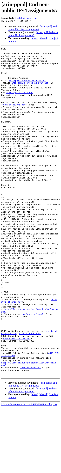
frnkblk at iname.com (26, 18)
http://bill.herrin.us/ (17, 396)
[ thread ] (43, 38)
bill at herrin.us (30, 390)
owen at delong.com (14, 116)
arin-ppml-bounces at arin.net (27, 87)
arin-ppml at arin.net (19, 101)
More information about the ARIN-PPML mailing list (29, 470)
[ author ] (13, 41)
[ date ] (34, 38)
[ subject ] (54, 38)
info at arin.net (33, 367)
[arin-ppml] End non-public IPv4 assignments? (32, 28)
